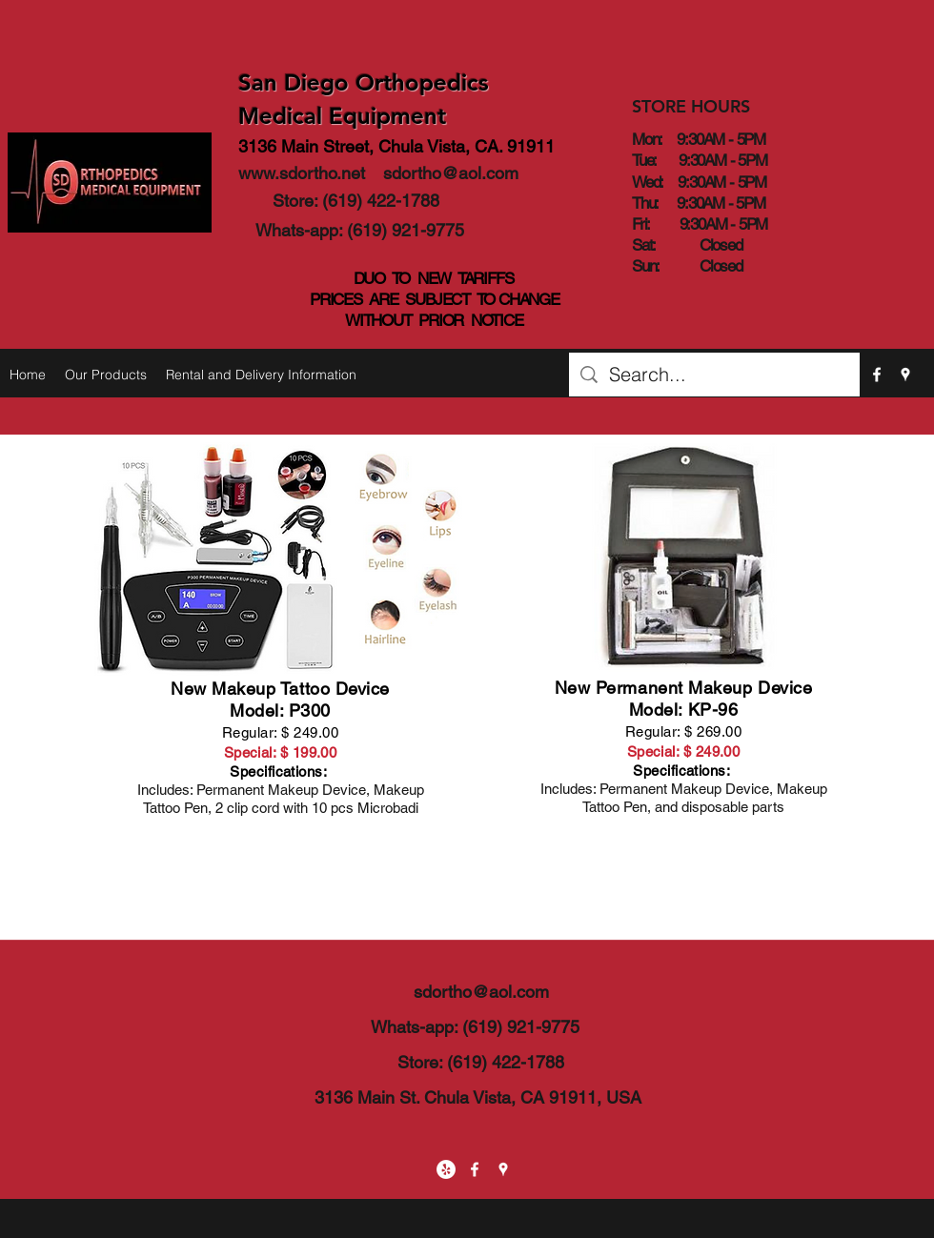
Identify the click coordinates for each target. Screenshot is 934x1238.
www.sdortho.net (301, 173)
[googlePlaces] (905, 374)
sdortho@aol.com (450, 173)
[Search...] (714, 374)
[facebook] (876, 374)
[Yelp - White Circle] (446, 1169)
